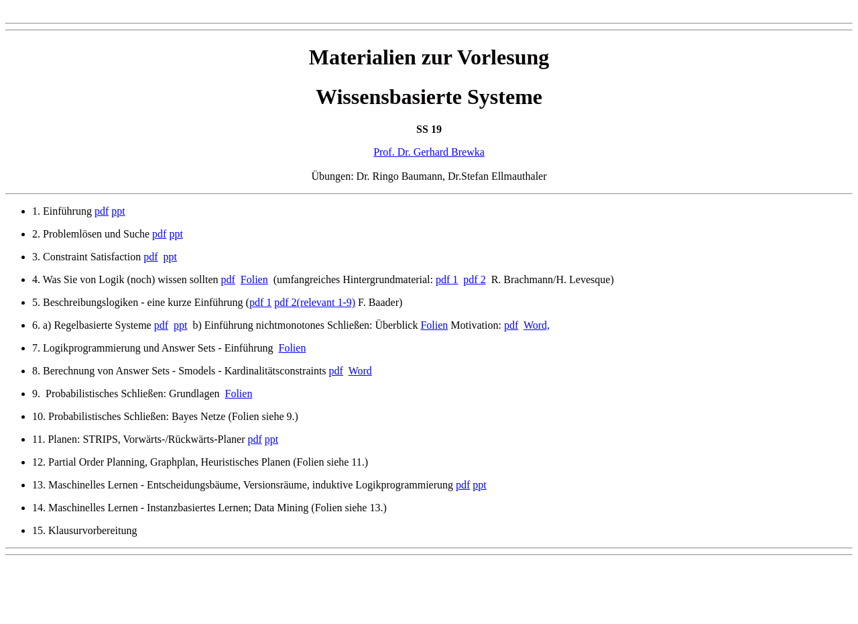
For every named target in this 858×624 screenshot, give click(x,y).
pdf (102, 211)
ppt (118, 211)
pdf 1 (447, 279)
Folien (254, 279)
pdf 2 (474, 279)
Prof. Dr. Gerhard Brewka (429, 152)
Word (360, 370)
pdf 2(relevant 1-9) (314, 302)
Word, (537, 325)
